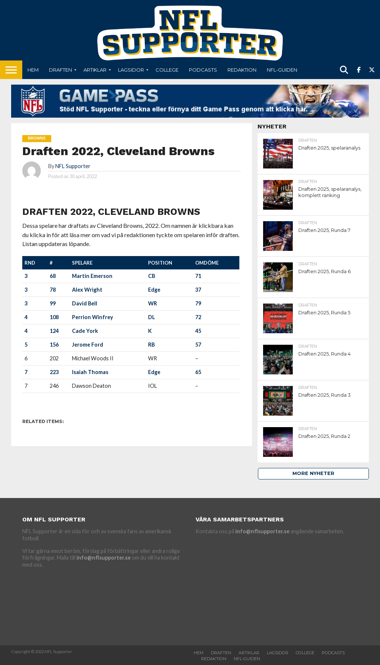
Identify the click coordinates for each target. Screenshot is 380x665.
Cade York (85, 331)
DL (151, 317)
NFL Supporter (73, 166)
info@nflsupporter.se (103, 557)
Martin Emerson (92, 276)
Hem (33, 70)
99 (53, 303)
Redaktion (241, 70)
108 (54, 317)
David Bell (84, 303)
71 (198, 276)
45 (198, 331)
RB (151, 344)
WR (152, 303)
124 (54, 331)
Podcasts (203, 70)
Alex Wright (87, 289)
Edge (154, 289)
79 (198, 303)
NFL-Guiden (282, 70)
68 (53, 276)
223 (54, 372)
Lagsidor (131, 70)
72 (198, 317)
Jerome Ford (87, 344)
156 (54, 344)
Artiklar (95, 70)
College (166, 70)
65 (198, 372)
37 (198, 289)
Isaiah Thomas (90, 372)
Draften (60, 70)
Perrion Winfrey (92, 317)
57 (198, 344)
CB (151, 276)
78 (53, 289)
